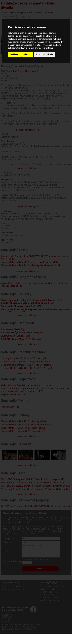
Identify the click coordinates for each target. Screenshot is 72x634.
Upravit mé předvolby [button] (44, 54)
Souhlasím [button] (14, 54)
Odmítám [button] (27, 54)
